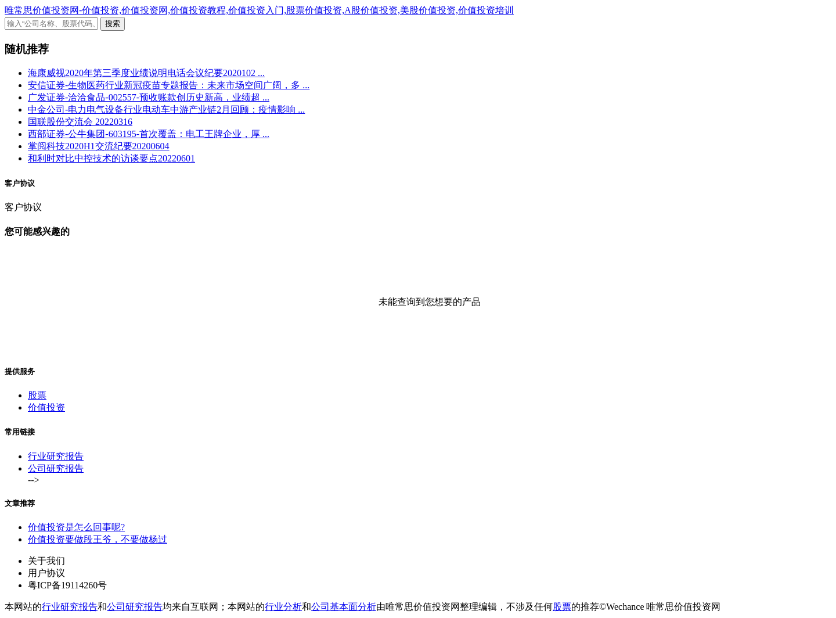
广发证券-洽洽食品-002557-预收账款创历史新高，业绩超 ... (148, 97)
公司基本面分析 (343, 607)
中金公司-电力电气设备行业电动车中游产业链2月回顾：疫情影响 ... (166, 109)
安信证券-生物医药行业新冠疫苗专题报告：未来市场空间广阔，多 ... (168, 85)
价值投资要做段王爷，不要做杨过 (97, 539)
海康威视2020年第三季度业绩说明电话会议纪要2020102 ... (146, 73)
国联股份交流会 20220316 (80, 122)
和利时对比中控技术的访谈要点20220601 (111, 158)
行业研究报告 (56, 456)
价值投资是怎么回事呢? (76, 527)
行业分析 (283, 607)
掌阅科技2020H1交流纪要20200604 (99, 146)
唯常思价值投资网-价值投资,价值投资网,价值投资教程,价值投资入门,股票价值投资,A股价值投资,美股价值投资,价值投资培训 (259, 10)
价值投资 (46, 407)
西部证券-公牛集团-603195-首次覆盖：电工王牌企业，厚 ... (148, 134)
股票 (37, 395)
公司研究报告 (56, 468)
